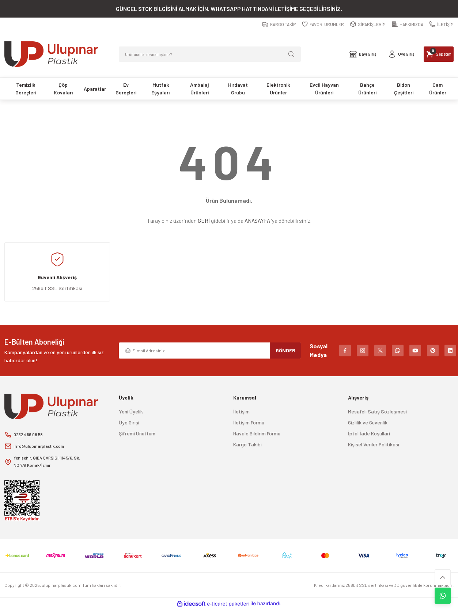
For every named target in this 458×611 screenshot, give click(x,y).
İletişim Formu (248, 422)
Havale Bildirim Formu (256, 433)
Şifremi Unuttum (137, 433)
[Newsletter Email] (210, 350)
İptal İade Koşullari (369, 433)
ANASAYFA (257, 220)
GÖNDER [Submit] (285, 350)
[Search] (210, 54)
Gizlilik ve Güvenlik (367, 422)
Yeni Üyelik (131, 411)
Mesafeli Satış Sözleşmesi (377, 411)
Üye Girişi (129, 422)
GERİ (204, 220)
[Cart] (430, 54)
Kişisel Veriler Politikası (373, 444)
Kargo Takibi (247, 444)
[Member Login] (380, 54)
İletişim (241, 411)
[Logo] (51, 54)
